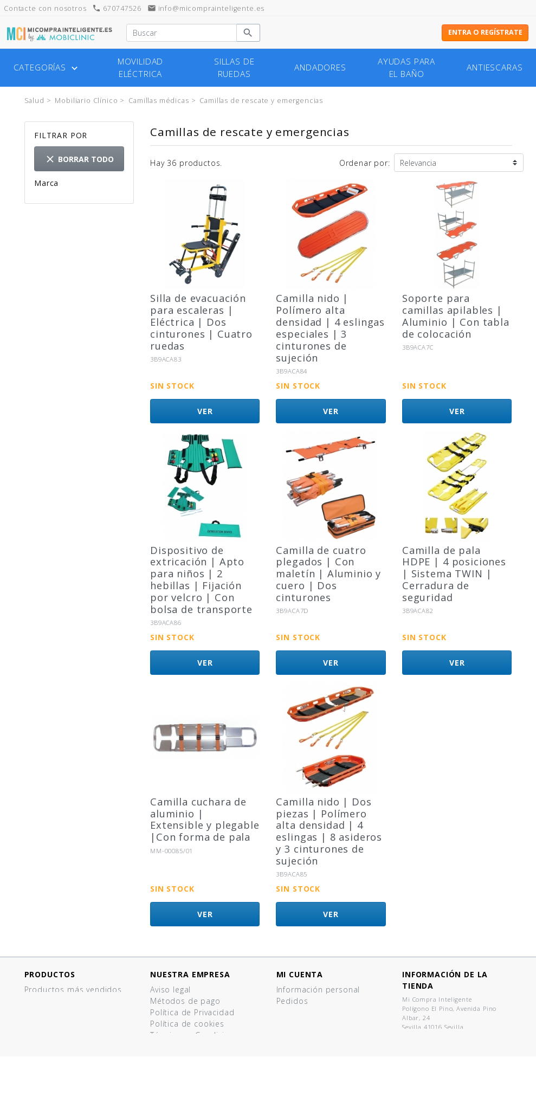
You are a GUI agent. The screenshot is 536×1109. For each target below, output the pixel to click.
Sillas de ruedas (234, 68)
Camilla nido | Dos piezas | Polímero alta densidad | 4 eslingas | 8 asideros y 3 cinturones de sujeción (329, 831)
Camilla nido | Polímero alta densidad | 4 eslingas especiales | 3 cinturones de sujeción (330, 328)
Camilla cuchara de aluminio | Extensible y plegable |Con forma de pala (205, 819)
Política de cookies (187, 1023)
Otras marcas (80, 211)
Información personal (318, 989)
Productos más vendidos (73, 989)
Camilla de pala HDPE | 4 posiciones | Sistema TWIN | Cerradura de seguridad (454, 574)
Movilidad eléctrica (141, 68)
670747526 (116, 8)
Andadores (320, 67)
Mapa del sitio (178, 1080)
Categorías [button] (47, 68)
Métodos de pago (185, 1001)
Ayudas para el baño (406, 68)
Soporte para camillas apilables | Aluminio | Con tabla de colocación (455, 316)
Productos (50, 974)
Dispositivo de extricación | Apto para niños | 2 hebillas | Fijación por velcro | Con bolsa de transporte (201, 580)
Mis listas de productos (322, 1035)
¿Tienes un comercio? (192, 1058)
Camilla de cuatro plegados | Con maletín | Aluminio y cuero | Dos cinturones (328, 574)
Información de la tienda (445, 980)
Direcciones (299, 1012)
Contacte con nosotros (195, 1069)
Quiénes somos (180, 1046)
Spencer (67, 200)
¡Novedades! (48, 1001)
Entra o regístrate (485, 32)
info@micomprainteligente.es (206, 8)
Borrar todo (79, 159)
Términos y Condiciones (196, 1035)
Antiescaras (494, 67)
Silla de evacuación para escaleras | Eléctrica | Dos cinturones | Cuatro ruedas (201, 322)
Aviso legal (170, 989)
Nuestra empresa (190, 974)
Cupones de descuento (322, 1023)
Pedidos (292, 1001)
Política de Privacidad (192, 1012)
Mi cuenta (300, 974)
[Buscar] (181, 33)
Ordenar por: (364, 163)
